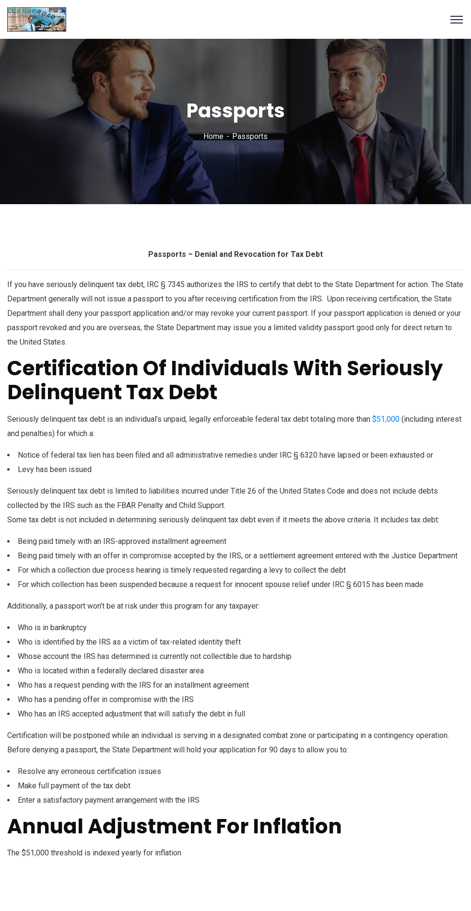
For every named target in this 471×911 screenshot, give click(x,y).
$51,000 (386, 419)
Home (213, 136)
